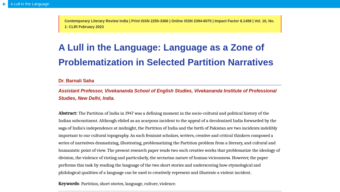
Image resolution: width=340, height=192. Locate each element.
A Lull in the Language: (30, 3)
